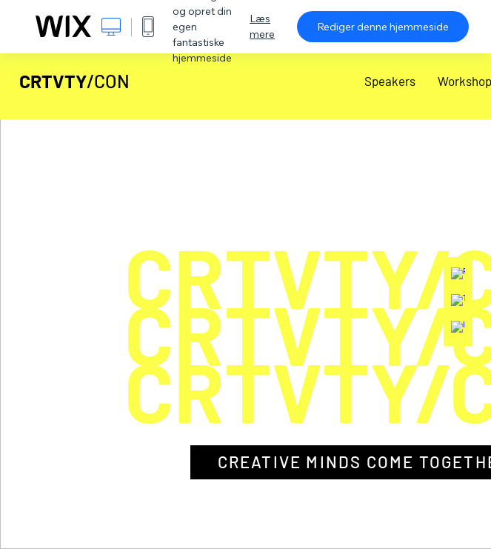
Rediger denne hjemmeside (383, 26)
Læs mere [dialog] (262, 26)
